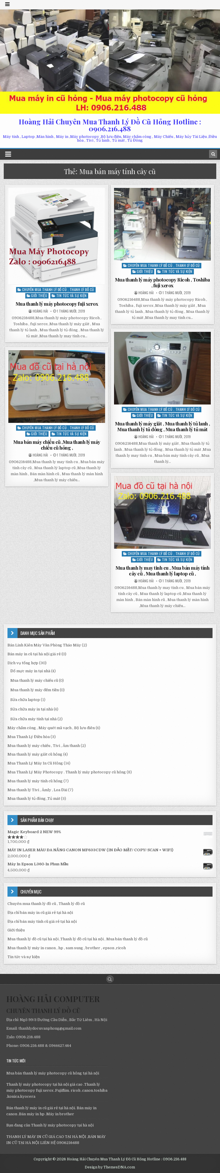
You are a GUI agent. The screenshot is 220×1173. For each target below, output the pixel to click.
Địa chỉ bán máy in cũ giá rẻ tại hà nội (40, 912)
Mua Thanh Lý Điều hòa (28, 737)
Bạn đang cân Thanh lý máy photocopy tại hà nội (50, 1125)
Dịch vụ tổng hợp (22, 663)
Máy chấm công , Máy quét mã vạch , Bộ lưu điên (51, 728)
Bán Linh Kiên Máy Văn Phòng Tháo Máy (44, 645)
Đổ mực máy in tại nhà (30, 671)
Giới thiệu (39, 295)
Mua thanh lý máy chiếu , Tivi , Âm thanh (43, 746)
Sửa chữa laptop (25, 700)
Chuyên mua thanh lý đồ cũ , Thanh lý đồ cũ (58, 289)
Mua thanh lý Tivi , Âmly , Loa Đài (37, 790)
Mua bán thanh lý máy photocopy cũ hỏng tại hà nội (52, 1073)
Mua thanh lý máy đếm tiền (34, 690)
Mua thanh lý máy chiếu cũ (34, 680)
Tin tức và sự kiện (71, 295)
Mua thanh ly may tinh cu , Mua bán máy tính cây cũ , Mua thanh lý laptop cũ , (162, 571)
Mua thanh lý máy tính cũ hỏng (35, 781)
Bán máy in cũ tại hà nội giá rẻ (34, 654)
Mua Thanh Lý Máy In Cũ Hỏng (35, 763)
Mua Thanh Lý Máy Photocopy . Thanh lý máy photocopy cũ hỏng (66, 772)
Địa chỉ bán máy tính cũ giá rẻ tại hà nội (42, 921)
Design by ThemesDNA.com (110, 1167)
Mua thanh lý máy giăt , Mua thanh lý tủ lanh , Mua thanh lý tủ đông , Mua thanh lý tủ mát (162, 426)
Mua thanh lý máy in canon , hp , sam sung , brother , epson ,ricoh (66, 948)
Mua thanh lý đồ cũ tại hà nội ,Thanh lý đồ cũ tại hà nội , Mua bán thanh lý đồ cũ (77, 939)
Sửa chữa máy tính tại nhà (33, 719)
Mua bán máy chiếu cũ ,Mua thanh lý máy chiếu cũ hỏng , (56, 445)
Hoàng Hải (40, 311)
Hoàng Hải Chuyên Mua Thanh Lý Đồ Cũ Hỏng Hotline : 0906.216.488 (110, 125)
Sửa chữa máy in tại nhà (31, 709)
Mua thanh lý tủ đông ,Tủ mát (33, 798)
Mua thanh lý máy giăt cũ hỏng (34, 754)
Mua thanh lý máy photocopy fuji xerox (57, 304)
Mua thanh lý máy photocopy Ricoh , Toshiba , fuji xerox (162, 282)
